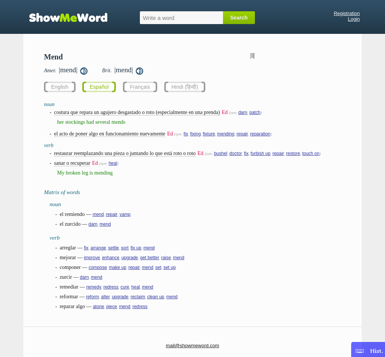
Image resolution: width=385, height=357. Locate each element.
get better (149, 257)
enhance (110, 257)
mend (98, 214)
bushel (220, 153)
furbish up (260, 153)
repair (242, 134)
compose (98, 267)
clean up (155, 296)
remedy (93, 287)
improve (92, 257)
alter (105, 296)
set (158, 267)
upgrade (129, 257)
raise (166, 257)
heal (113, 163)
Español (99, 87)
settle (113, 248)
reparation (260, 134)
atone (98, 306)
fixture (209, 134)
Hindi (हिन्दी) (184, 87)
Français (140, 87)
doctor (235, 153)
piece (111, 306)
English (59, 87)
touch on (311, 153)
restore (293, 153)
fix (185, 134)
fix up (135, 248)
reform (92, 296)
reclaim (137, 296)
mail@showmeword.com (192, 345)
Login (354, 19)
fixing (195, 134)
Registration (347, 13)
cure (124, 287)
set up (170, 267)
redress (110, 287)
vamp (125, 214)
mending (226, 134)
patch (254, 112)
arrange (98, 248)
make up (117, 267)
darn (242, 112)
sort (125, 248)
